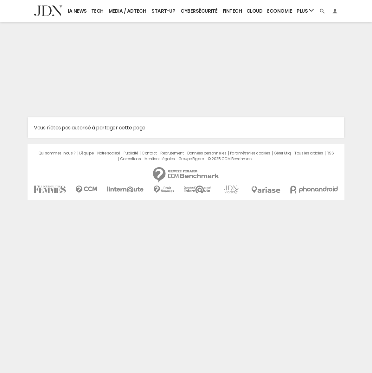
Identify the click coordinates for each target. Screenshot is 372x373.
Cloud (255, 11)
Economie (279, 11)
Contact (149, 153)
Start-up (163, 11)
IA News (77, 11)
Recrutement (171, 153)
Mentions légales (159, 159)
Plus (305, 10)
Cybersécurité (199, 11)
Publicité (131, 153)
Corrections (130, 159)
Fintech (232, 11)
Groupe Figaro (191, 159)
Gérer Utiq (282, 153)
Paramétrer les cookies (250, 153)
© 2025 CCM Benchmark (230, 159)
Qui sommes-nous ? (57, 153)
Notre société (108, 153)
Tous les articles (308, 153)
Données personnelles (206, 153)
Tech (97, 11)
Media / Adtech (127, 11)
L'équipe (86, 153)
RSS (330, 153)
